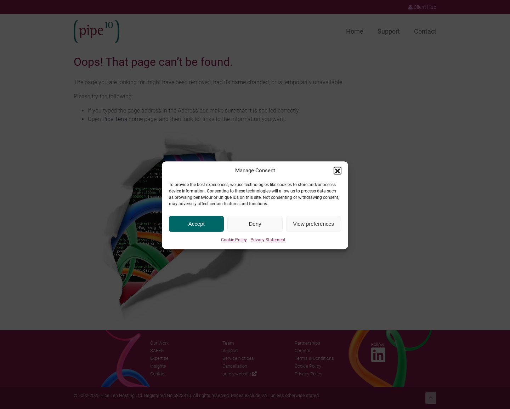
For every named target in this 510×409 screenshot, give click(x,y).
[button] (337, 174)
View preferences (313, 228)
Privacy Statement (267, 244)
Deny (255, 228)
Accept (196, 228)
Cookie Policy (234, 244)
